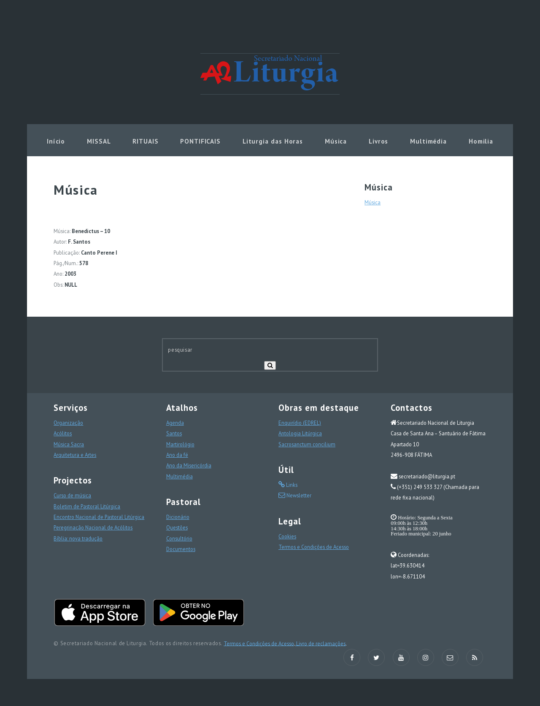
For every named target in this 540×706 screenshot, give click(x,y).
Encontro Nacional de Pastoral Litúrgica (99, 516)
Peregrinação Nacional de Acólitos (93, 527)
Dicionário (177, 516)
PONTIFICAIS (200, 141)
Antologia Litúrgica (300, 433)
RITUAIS (145, 141)
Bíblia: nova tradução (78, 538)
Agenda (175, 422)
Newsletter (298, 495)
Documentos (180, 549)
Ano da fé (177, 454)
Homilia (481, 141)
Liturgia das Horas (273, 141)
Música (336, 141)
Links (291, 484)
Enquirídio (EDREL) (299, 422)
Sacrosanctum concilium (306, 444)
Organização (68, 422)
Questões (177, 527)
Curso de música (72, 495)
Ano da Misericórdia (188, 465)
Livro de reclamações (320, 643)
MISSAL (99, 141)
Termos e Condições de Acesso (313, 546)
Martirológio (180, 444)
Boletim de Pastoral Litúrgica (87, 506)
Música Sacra (69, 444)
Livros (378, 141)
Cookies (287, 536)
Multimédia (428, 141)
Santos (174, 433)
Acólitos (63, 433)
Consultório (179, 538)
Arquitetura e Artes (75, 454)
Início (56, 141)
